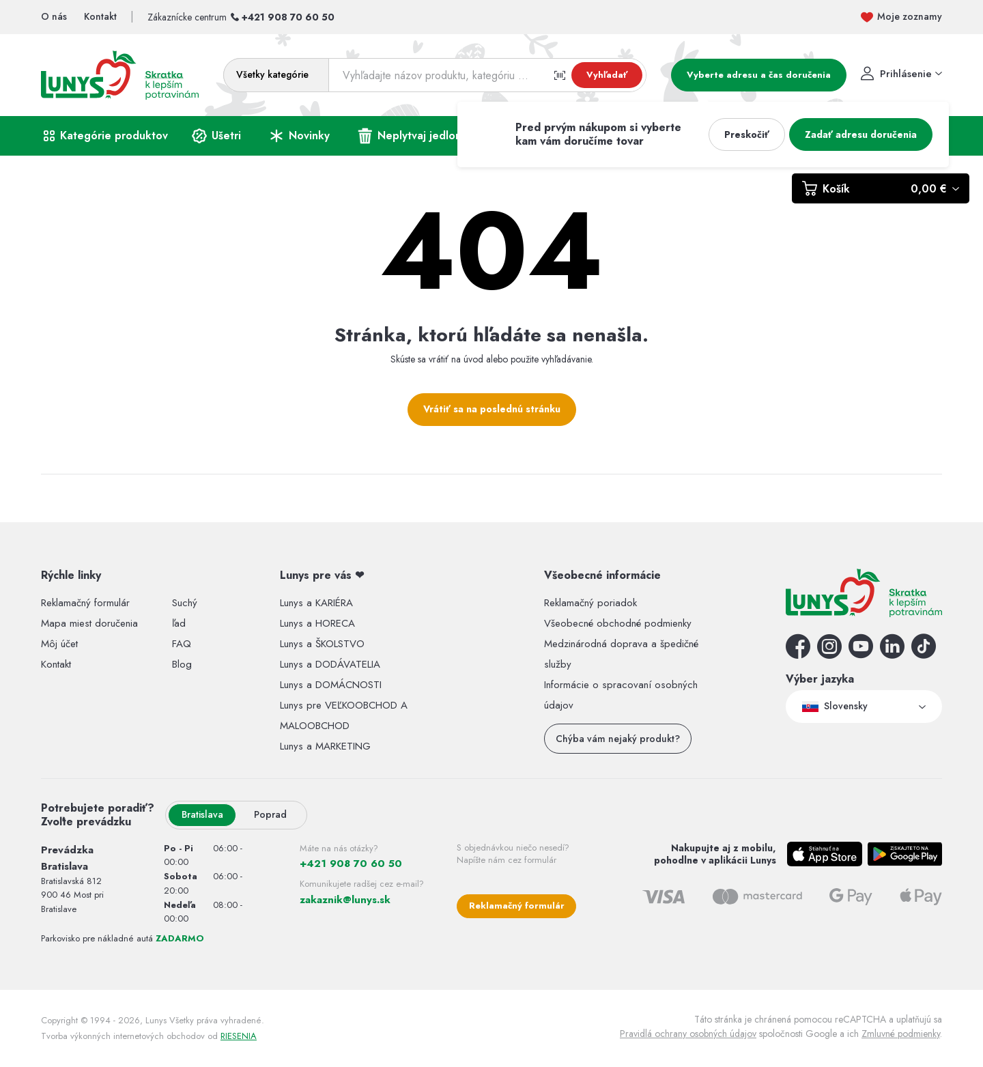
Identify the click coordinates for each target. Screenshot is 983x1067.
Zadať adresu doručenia (861, 134)
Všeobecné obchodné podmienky (618, 623)
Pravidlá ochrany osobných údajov (688, 1033)
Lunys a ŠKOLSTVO (322, 643)
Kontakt (56, 664)
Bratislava (202, 814)
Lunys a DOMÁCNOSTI (331, 684)
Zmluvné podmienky (900, 1033)
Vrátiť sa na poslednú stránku (491, 409)
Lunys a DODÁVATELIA (330, 664)
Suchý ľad (184, 613)
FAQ (181, 643)
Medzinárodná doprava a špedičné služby (621, 654)
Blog (182, 664)
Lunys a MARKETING (325, 746)
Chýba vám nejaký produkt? (618, 738)
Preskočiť (746, 134)
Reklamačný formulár (85, 602)
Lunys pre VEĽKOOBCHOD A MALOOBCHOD (344, 715)
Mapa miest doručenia (89, 623)
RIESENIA (238, 1035)
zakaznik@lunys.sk (345, 899)
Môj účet (59, 643)
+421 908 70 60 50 (288, 17)
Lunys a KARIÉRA (316, 602)
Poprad (270, 814)
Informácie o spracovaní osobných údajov (621, 695)
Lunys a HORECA (317, 623)
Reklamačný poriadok (590, 602)
